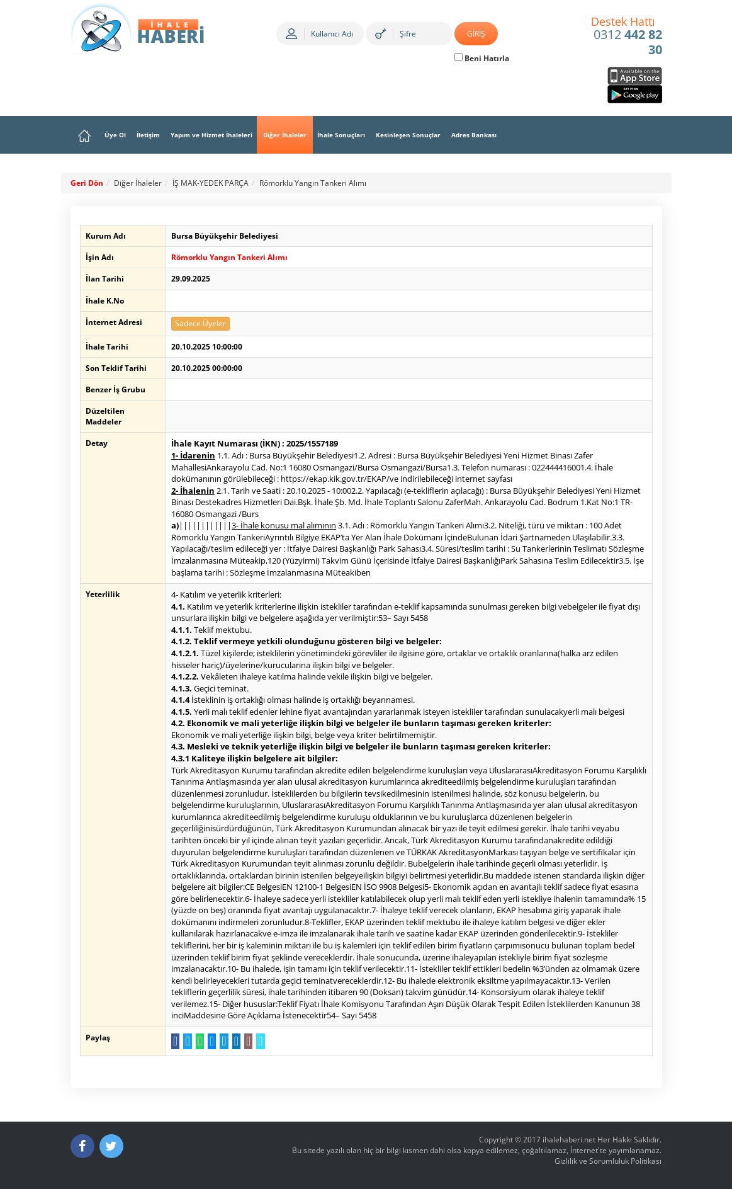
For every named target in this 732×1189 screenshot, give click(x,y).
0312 (626, 36)
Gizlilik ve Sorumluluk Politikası (608, 1161)
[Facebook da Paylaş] (173, 1041)
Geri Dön (86, 183)
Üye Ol (115, 134)
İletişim (148, 134)
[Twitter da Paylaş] (185, 1041)
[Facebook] (82, 1146)
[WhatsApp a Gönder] (197, 1041)
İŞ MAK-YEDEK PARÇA (210, 183)
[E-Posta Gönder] (246, 1041)
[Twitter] (111, 1146)
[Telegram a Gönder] (221, 1041)
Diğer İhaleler (285, 134)
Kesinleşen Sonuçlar (408, 134)
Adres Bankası (474, 134)
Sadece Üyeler (197, 323)
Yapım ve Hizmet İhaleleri (211, 134)
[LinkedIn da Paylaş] (233, 1041)
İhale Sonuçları (341, 134)
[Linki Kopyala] (258, 1041)
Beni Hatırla (481, 58)
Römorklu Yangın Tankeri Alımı (312, 183)
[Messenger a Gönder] (209, 1041)
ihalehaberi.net (569, 1139)
